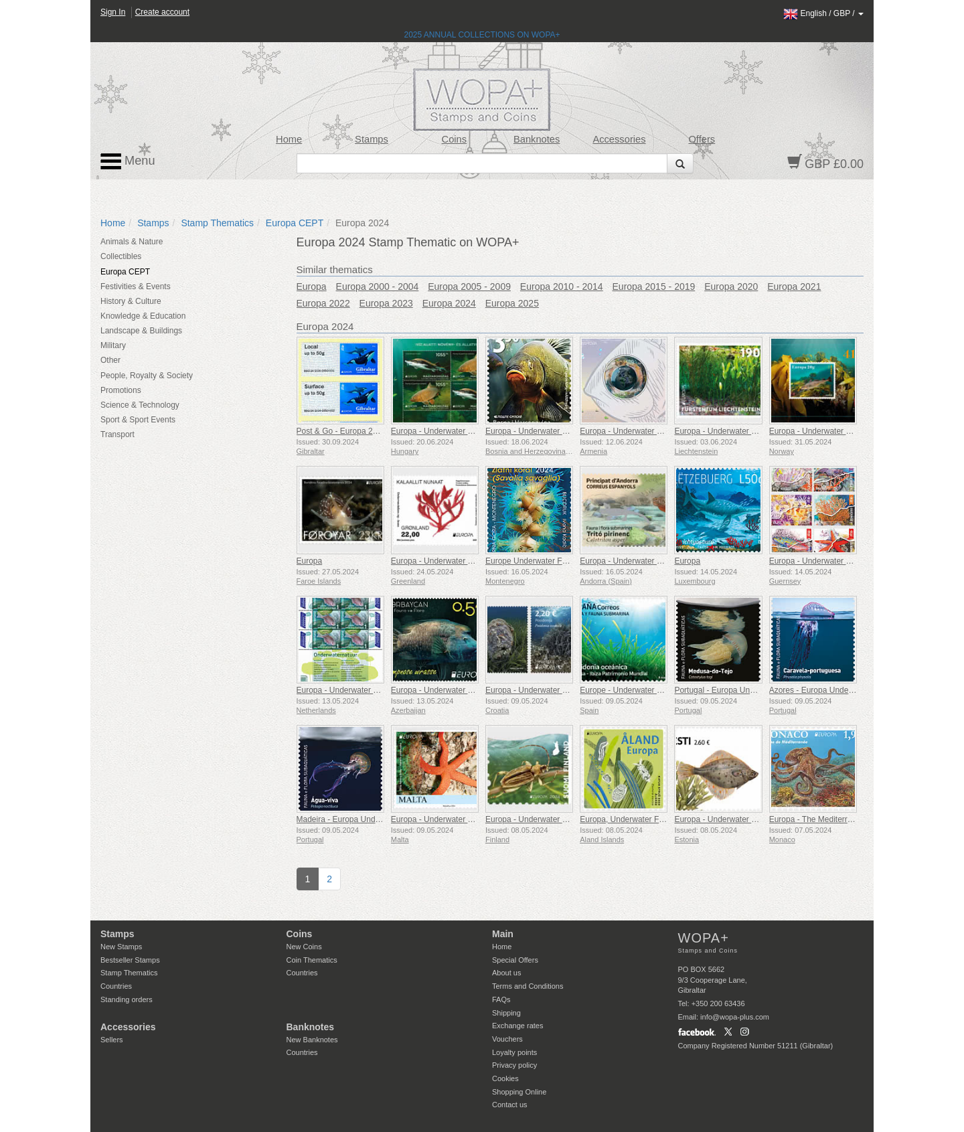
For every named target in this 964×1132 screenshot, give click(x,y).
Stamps (371, 139)
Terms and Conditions (527, 986)
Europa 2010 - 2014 (561, 286)
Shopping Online (519, 1092)
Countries (116, 986)
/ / (823, 13)
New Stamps (121, 947)
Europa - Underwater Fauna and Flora (553, 819)
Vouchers (507, 1039)
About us (506, 973)
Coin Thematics (312, 960)
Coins (454, 139)
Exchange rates (517, 1026)
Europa (312, 286)
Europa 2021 (794, 286)
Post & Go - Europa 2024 (341, 431)
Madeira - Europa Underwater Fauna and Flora (380, 819)
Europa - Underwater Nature (347, 690)
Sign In (112, 12)
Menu (127, 161)
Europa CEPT (294, 223)
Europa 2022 (323, 303)
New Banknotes (312, 1040)
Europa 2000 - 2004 (377, 286)
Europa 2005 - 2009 (469, 286)
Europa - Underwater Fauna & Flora (549, 431)
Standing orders (126, 999)
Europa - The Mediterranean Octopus (835, 819)
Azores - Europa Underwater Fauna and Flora (850, 690)
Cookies (505, 1078)
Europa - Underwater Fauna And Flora (459, 431)
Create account (162, 12)
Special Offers (515, 960)
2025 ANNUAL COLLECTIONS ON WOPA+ (482, 34)
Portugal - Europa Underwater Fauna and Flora (758, 690)
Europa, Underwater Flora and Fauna (646, 819)
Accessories (618, 139)
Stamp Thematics (217, 223)
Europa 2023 (386, 303)
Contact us (510, 1105)
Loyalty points (514, 1052)
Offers (701, 139)
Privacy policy (514, 1065)
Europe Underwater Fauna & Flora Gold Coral (567, 561)
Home (289, 139)
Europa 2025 (512, 303)
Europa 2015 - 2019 (654, 286)
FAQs (501, 999)
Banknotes (536, 139)
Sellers (111, 1040)
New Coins (304, 947)
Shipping (506, 1013)
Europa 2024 (449, 303)
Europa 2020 (731, 286)
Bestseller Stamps (130, 960)
